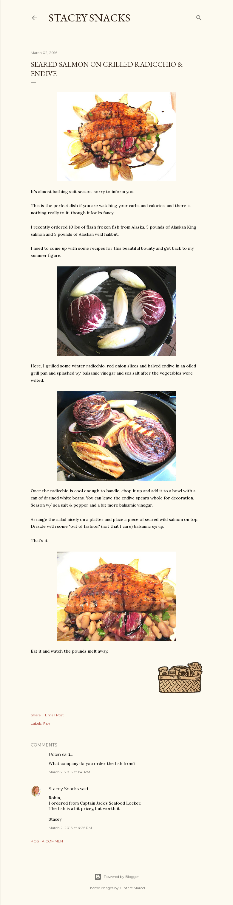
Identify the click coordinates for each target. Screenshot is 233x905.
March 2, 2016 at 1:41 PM (69, 772)
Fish (46, 723)
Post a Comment (48, 841)
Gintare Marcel (132, 888)
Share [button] (36, 715)
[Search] (199, 16)
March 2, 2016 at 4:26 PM (70, 827)
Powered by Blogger (116, 876)
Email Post (54, 715)
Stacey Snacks (89, 18)
